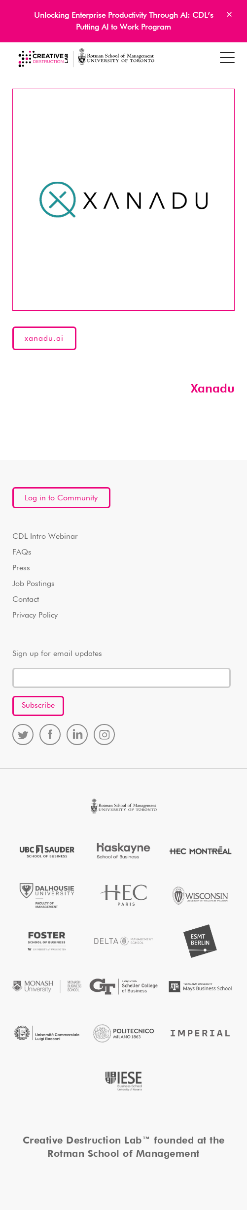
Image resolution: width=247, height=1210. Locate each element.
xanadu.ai (44, 339)
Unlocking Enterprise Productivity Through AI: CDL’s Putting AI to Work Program (123, 22)
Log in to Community (61, 498)
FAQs (22, 552)
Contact (25, 600)
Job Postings (33, 584)
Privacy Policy (35, 616)
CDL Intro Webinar (45, 537)
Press (21, 568)
